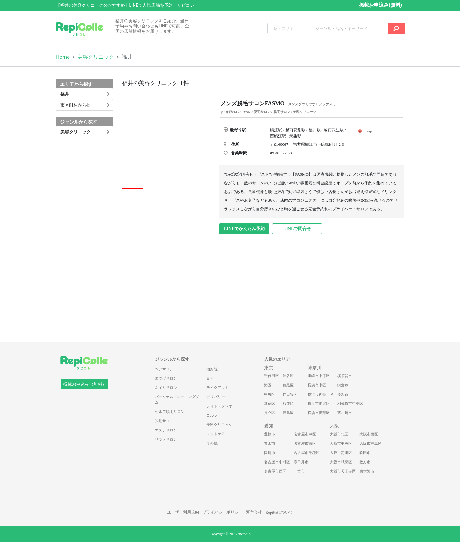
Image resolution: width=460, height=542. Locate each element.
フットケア (215, 434)
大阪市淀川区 (341, 453)
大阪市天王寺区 (343, 471)
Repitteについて (279, 512)
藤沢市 (342, 394)
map (365, 131)
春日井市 (301, 462)
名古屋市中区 (305, 434)
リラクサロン (166, 439)
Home (63, 57)
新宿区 (269, 403)
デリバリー (215, 397)
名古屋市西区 (275, 471)
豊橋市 (269, 434)
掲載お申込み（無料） (84, 384)
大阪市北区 (339, 434)
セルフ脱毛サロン (169, 412)
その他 (212, 443)
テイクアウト (217, 387)
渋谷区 (288, 376)
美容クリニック (95, 57)
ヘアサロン (164, 369)
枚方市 (365, 462)
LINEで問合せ (297, 228)
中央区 (269, 394)
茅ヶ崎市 (344, 413)
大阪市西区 (368, 434)
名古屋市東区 (305, 443)
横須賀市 (344, 376)
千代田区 (271, 376)
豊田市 (269, 443)
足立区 (269, 413)
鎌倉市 (342, 385)
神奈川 (314, 367)
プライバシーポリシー (222, 512)
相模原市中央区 (350, 403)
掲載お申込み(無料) (380, 5)
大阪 (334, 425)
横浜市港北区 (319, 403)
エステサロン (166, 430)
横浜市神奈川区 (321, 394)
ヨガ (210, 378)
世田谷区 (290, 394)
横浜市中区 (317, 385)
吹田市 (365, 453)
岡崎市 (269, 453)
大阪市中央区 (341, 443)
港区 (267, 385)
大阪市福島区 (370, 443)
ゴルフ (212, 415)
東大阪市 (366, 471)
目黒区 (288, 385)
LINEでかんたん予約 (244, 228)
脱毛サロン (164, 421)
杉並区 (288, 403)
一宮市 (299, 471)
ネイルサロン (166, 387)
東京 (268, 367)
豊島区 (288, 413)
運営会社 (254, 512)
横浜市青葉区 (319, 413)
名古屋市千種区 (307, 453)
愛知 (268, 425)
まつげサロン (166, 378)
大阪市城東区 (341, 462)
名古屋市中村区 (277, 462)
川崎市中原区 (319, 376)
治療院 (212, 369)
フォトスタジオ (219, 406)
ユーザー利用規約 (183, 512)
